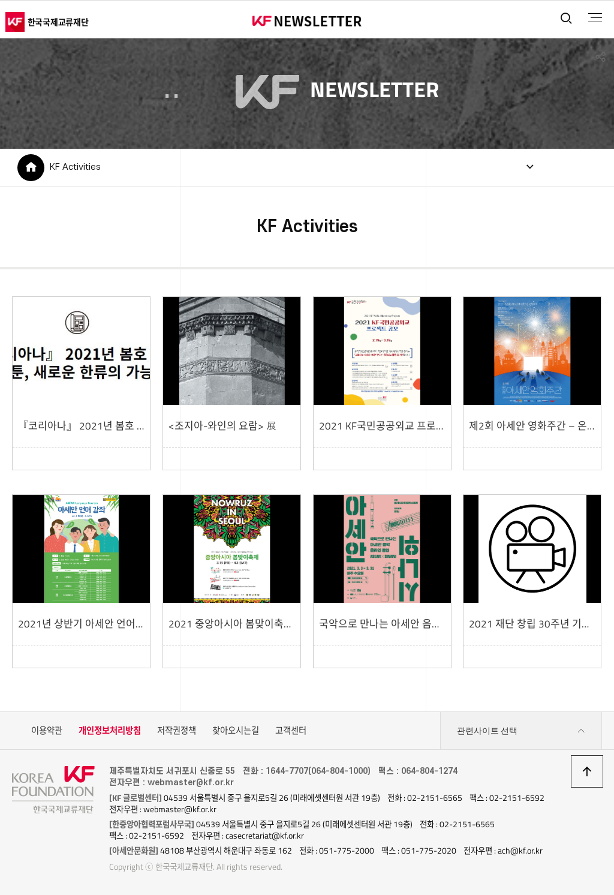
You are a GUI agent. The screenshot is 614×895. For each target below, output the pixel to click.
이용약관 (46, 730)
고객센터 (290, 730)
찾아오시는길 (235, 730)
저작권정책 (176, 730)
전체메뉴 (595, 18)
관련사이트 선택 (521, 730)
